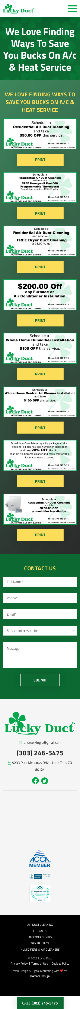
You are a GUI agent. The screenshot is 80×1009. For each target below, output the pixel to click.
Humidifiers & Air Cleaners (40, 949)
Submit (40, 680)
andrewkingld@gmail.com (42, 742)
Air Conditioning (40, 937)
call (40, 1003)
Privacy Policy (19, 963)
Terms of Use (39, 963)
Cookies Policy (60, 963)
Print (40, 159)
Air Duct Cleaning (40, 924)
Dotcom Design (40, 976)
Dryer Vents (40, 943)
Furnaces (40, 931)
